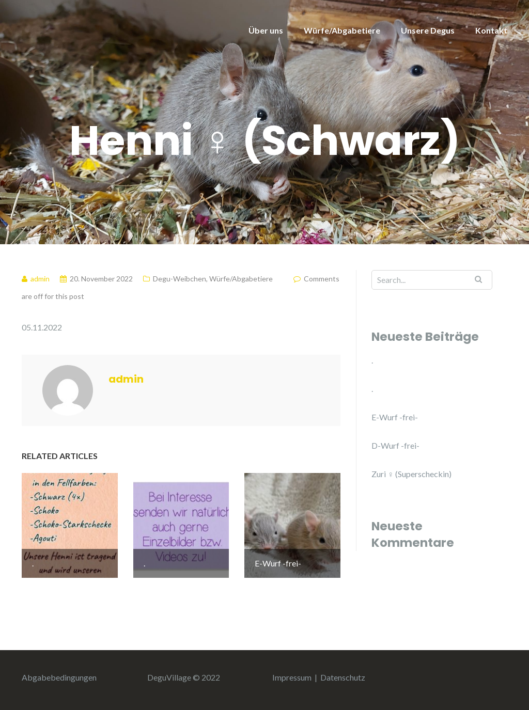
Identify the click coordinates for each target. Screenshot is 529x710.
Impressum (292, 677)
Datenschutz (342, 677)
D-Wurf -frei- (395, 445)
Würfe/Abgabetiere (342, 30)
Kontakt (491, 30)
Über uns (265, 30)
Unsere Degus (428, 30)
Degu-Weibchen (179, 278)
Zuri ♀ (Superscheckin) (411, 474)
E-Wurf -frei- (394, 417)
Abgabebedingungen (59, 677)
